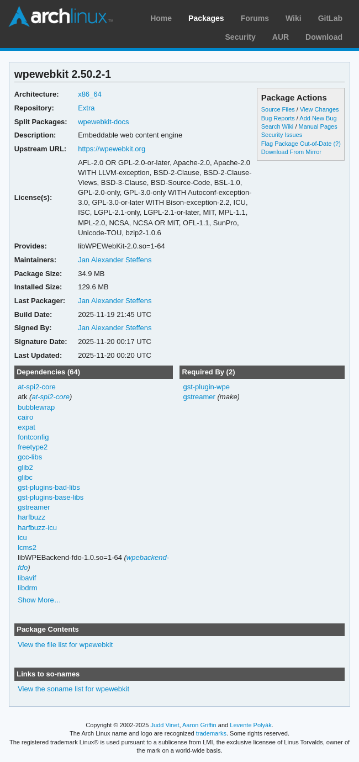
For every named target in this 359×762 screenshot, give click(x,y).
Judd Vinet (165, 725)
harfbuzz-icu (37, 527)
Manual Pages (317, 126)
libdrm (27, 588)
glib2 (25, 467)
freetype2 (32, 447)
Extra (86, 108)
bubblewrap (36, 407)
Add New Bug (317, 118)
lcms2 (27, 547)
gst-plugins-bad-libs (49, 487)
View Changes (319, 109)
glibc (25, 477)
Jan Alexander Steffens (114, 260)
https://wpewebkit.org (111, 149)
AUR (280, 37)
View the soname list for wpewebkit (73, 689)
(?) (336, 143)
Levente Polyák (250, 725)
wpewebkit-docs (103, 122)
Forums (255, 18)
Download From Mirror (291, 152)
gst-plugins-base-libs (50, 497)
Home (161, 18)
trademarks (211, 733)
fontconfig (33, 437)
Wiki (294, 18)
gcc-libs (30, 457)
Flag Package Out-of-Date (296, 143)
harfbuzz (31, 517)
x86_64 (90, 94)
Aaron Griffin (199, 725)
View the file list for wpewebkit (65, 645)
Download (323, 37)
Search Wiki (277, 126)
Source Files (278, 109)
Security (240, 37)
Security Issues (281, 134)
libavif (27, 578)
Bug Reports (278, 118)
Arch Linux (60, 17)
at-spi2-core (37, 387)
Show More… (39, 600)
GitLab (330, 18)
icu (22, 537)
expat (26, 427)
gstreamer (34, 507)
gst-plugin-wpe (206, 387)
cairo (25, 417)
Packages (206, 18)
